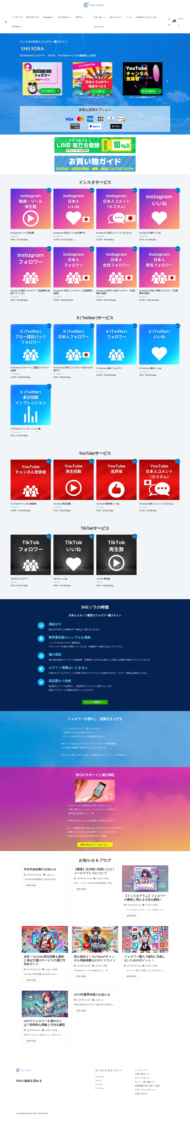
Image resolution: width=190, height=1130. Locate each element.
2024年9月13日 (134, 970)
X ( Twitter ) (65, 17)
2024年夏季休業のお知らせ (92, 999)
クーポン (129, 17)
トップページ (17, 17)
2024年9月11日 (34, 1035)
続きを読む (31, 885)
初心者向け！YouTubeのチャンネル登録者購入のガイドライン (95, 963)
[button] (22, 80)
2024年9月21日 (34, 974)
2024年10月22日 (84, 879)
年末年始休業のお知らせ (40, 869)
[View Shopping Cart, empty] (171, 21)
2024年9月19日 (84, 970)
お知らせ (50, 875)
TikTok (79, 17)
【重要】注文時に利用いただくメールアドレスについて (94, 871)
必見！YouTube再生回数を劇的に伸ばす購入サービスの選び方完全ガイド (44, 964)
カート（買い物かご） (145, 1087)
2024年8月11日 (84, 1005)
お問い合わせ (99, 27)
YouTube (17, 26)
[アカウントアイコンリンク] (181, 22)
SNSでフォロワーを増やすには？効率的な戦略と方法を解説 (44, 1027)
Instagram (49, 17)
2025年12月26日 (34, 875)
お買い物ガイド (100, 17)
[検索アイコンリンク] (6, 21)
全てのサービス (32, 17)
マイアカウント (142, 1083)
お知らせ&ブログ (115, 17)
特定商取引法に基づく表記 (146, 17)
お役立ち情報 (103, 878)
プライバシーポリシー (145, 1094)
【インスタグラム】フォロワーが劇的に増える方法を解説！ (145, 898)
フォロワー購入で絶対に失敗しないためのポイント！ (145, 963)
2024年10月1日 (134, 905)
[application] (53, 17)
